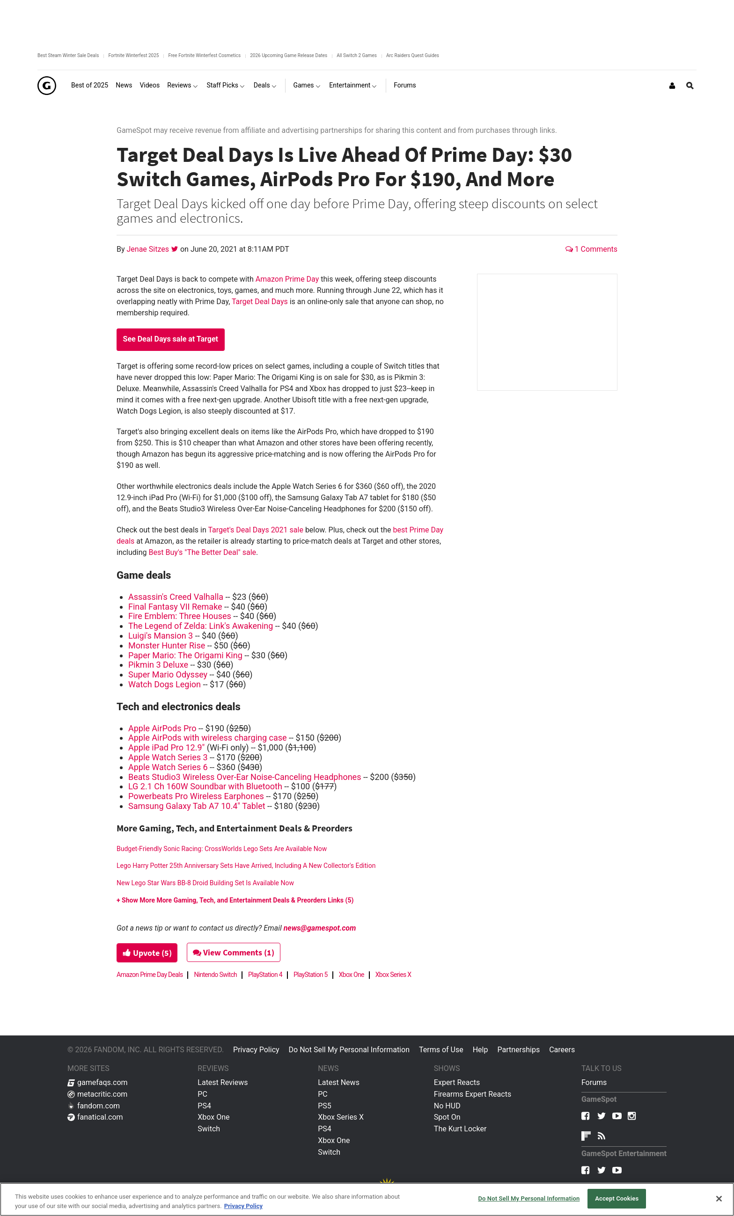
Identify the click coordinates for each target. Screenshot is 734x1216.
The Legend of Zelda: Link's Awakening (200, 626)
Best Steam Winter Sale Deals (68, 55)
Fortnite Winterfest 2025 (133, 55)
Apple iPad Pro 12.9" (166, 747)
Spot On (447, 1117)
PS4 (204, 1105)
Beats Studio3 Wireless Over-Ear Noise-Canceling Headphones (244, 777)
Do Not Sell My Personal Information (349, 1049)
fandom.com (93, 1105)
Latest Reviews (223, 1082)
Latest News (339, 1082)
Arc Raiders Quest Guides (412, 55)
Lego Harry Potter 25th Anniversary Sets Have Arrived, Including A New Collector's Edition (246, 865)
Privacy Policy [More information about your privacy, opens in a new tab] (243, 1205)
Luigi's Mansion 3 (160, 636)
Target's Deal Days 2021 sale (255, 529)
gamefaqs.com (97, 1082)
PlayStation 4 (265, 974)
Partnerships (518, 1049)
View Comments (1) (234, 952)
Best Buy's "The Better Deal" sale (203, 552)
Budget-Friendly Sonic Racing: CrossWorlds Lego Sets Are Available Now (222, 848)
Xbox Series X (393, 974)
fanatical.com (95, 1117)
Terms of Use (441, 1049)
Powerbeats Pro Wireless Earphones (196, 796)
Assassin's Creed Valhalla (175, 597)
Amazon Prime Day (287, 279)
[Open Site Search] (690, 85)
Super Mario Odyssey (167, 674)
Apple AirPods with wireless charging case (207, 738)
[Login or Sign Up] (672, 85)
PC (202, 1094)
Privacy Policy (256, 1049)
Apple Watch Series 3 (168, 757)
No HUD (447, 1105)
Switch (209, 1128)
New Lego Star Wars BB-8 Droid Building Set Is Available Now (205, 883)
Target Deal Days (260, 301)
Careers (562, 1049)
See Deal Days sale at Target (170, 339)
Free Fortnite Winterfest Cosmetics (204, 55)
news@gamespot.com (320, 928)
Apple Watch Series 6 (168, 767)
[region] (367, 1199)
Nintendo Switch (215, 974)
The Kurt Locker (460, 1128)
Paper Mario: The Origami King (185, 655)
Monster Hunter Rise (166, 645)
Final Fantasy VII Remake (175, 607)
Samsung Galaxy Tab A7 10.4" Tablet (196, 806)
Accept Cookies (617, 1198)
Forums (594, 1082)
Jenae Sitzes (149, 249)
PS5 (324, 1105)
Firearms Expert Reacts (472, 1094)
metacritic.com (97, 1094)
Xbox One (351, 974)
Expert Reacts (457, 1082)
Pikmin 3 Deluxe (158, 665)
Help (480, 1049)
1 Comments (591, 249)
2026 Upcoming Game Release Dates (288, 55)
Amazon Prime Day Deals (150, 974)
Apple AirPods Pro (162, 728)
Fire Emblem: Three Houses (179, 616)
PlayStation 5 (311, 974)
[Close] (719, 1198)
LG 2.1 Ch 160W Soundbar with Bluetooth (205, 786)
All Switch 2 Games (357, 55)
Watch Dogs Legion (164, 684)
